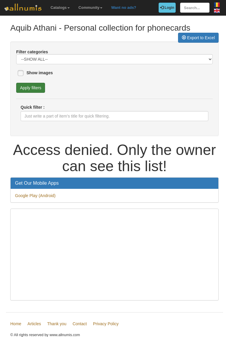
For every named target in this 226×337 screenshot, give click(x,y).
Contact (80, 323)
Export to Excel (198, 37)
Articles (34, 323)
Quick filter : (33, 107)
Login (167, 8)
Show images (39, 72)
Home (15, 323)
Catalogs (60, 7)
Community (91, 7)
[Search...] (195, 8)
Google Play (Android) (35, 195)
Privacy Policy (106, 323)
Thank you (56, 323)
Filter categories (32, 51)
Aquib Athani (33, 27)
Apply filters (30, 87)
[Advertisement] (114, 254)
